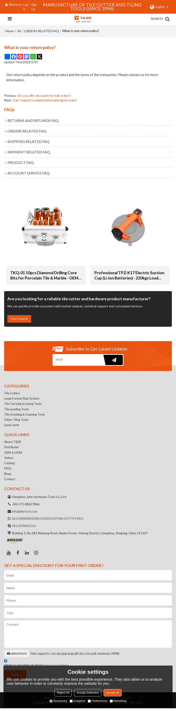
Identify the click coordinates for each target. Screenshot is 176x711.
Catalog (9, 465)
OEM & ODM (13, 454)
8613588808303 (24, 521)
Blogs (8, 476)
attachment (16, 656)
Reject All (63, 692)
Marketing (118, 701)
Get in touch (19, 319)
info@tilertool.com (25, 514)
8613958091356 (24, 528)
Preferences (97, 701)
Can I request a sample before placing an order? (45, 100)
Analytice (77, 701)
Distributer (11, 448)
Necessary (58, 701)
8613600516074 (48, 521)
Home (9, 31)
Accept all (112, 692)
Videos (9, 459)
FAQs (7, 470)
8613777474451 (72, 521)
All (19, 31)
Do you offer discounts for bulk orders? (44, 95)
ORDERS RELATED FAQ (41, 31)
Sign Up (34, 7)
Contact (10, 481)
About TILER (13, 443)
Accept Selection (88, 692)
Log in (25, 7)
